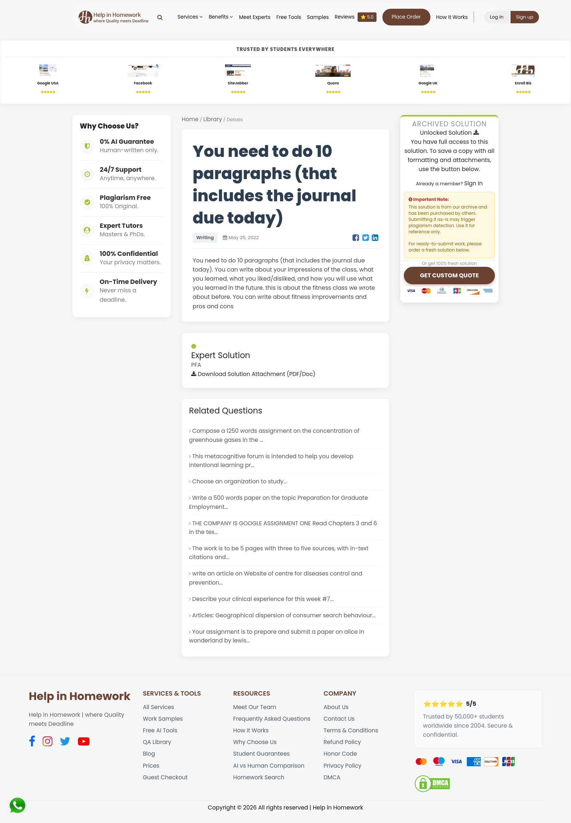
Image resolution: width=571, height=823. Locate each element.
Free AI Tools (160, 739)
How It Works (454, 17)
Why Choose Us (255, 751)
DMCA (331, 787)
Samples (320, 17)
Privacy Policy (342, 775)
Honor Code (340, 763)
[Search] (162, 17)
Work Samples (163, 727)
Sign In (473, 184)
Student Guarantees (262, 763)
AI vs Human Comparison (269, 775)
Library (213, 120)
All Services (159, 715)
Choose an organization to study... (240, 484)
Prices (151, 775)
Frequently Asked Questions (272, 727)
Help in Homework (79, 704)
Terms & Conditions (351, 739)
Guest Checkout (166, 787)
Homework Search (259, 787)
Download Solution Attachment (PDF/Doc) (254, 375)
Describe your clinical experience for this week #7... (264, 605)
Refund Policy (342, 751)
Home (190, 120)
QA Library (157, 751)
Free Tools (291, 17)
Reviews (358, 17)
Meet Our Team (255, 715)
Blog (149, 763)
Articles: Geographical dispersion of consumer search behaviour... (285, 622)
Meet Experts (257, 17)
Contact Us (339, 727)
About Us (336, 715)
